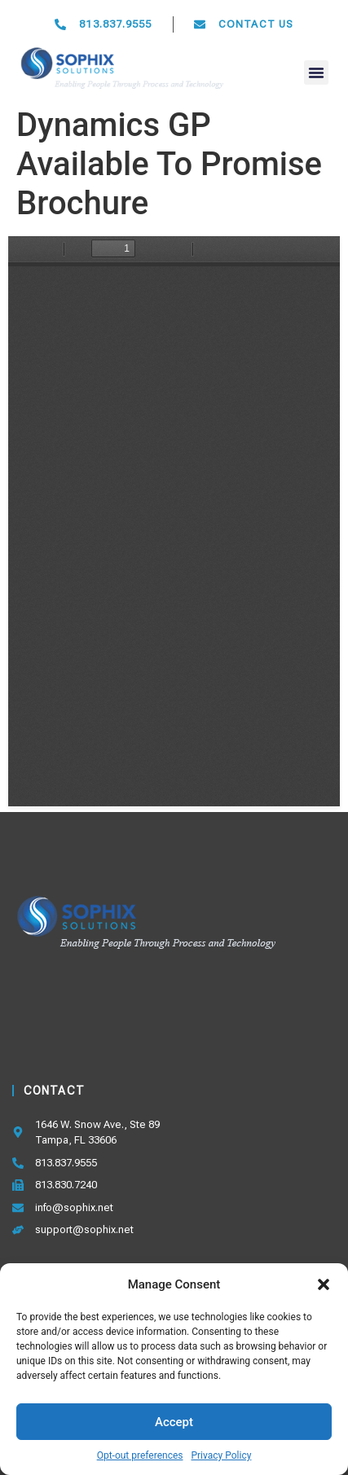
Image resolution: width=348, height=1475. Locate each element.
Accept (174, 1422)
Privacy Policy (221, 1455)
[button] (323, 1284)
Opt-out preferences (140, 1455)
